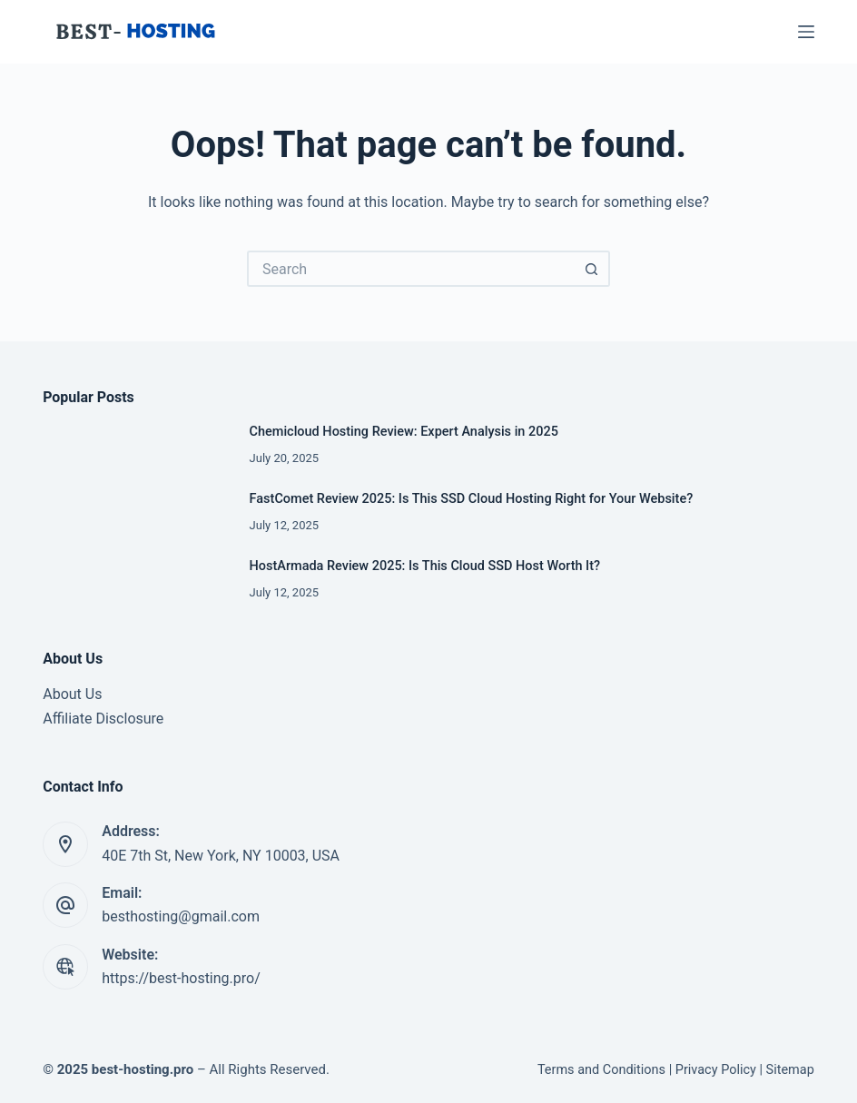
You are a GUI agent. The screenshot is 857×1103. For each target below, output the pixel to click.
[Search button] (592, 269)
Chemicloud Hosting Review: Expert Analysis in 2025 (404, 431)
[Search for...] (410, 269)
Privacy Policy (715, 1070)
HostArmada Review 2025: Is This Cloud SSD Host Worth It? (425, 566)
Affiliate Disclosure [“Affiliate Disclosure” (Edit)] (103, 718)
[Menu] (806, 32)
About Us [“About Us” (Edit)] (72, 694)
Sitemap (790, 1070)
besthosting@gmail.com (181, 916)
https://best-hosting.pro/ (181, 978)
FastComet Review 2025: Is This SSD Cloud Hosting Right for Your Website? (472, 499)
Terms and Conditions (601, 1070)
